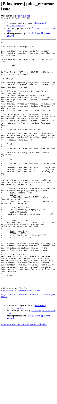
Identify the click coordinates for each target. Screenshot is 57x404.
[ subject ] (46, 33)
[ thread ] (37, 33)
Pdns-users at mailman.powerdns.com (22, 340)
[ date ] (30, 33)
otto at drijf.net (23, 16)
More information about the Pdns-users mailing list (24, 376)
